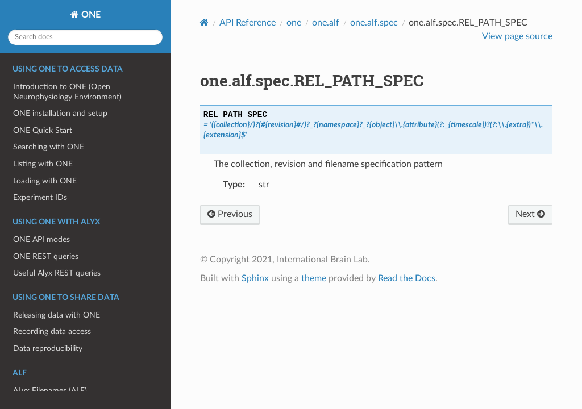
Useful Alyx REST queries (57, 273)
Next (530, 214)
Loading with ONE (45, 181)
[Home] (204, 22)
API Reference (247, 22)
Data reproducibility (47, 348)
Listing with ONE (43, 164)
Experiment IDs (40, 197)
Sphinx (255, 278)
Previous (229, 214)
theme (313, 278)
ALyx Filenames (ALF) (50, 390)
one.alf (325, 22)
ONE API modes (41, 239)
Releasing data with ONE (56, 315)
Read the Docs (406, 278)
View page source (517, 36)
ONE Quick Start (42, 130)
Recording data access (52, 331)
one (293, 22)
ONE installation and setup (60, 113)
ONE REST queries (45, 256)
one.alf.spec (374, 22)
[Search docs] (85, 37)
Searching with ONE (48, 147)
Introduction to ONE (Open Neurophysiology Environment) (67, 91)
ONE (90, 14)
